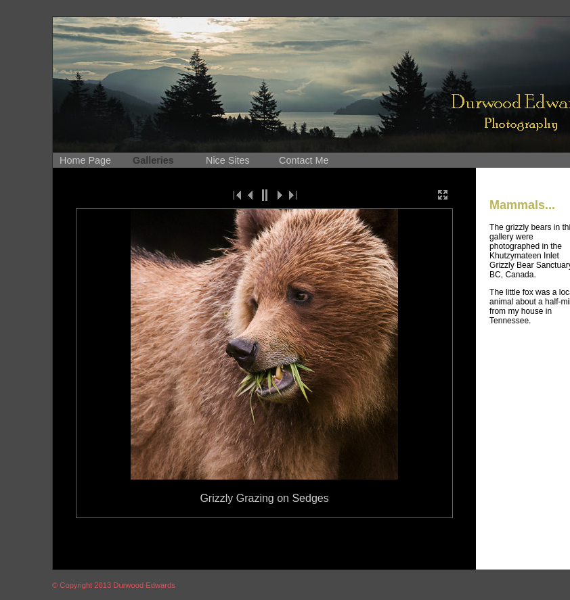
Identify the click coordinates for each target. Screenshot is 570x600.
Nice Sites (228, 160)
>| (292, 195)
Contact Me (304, 160)
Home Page (85, 160)
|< (237, 195)
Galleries (153, 160)
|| (264, 195)
